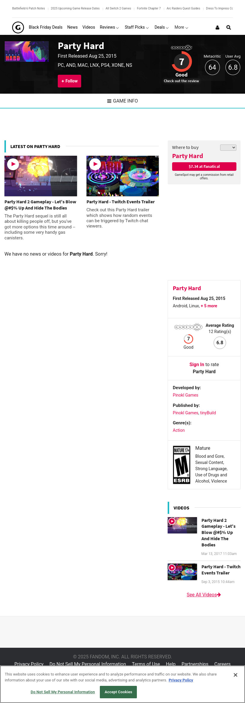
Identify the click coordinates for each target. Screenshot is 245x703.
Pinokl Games (185, 395)
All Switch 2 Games (118, 8)
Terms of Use (146, 664)
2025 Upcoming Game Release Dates (75, 8)
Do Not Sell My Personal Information (87, 664)
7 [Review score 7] (181, 61)
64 (212, 68)
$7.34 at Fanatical (204, 166)
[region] (122, 684)
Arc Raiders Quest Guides (183, 8)
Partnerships (195, 664)
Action (179, 430)
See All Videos (204, 595)
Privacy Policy (29, 664)
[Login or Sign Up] (217, 27)
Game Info (122, 101)
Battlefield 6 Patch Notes (28, 8)
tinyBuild (208, 412)
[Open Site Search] (229, 27)
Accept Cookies (118, 692)
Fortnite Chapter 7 (149, 8)
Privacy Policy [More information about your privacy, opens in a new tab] (181, 680)
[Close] (235, 674)
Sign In (196, 364)
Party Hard (81, 45)
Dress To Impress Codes (222, 8)
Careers (222, 664)
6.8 (233, 68)
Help (171, 664)
